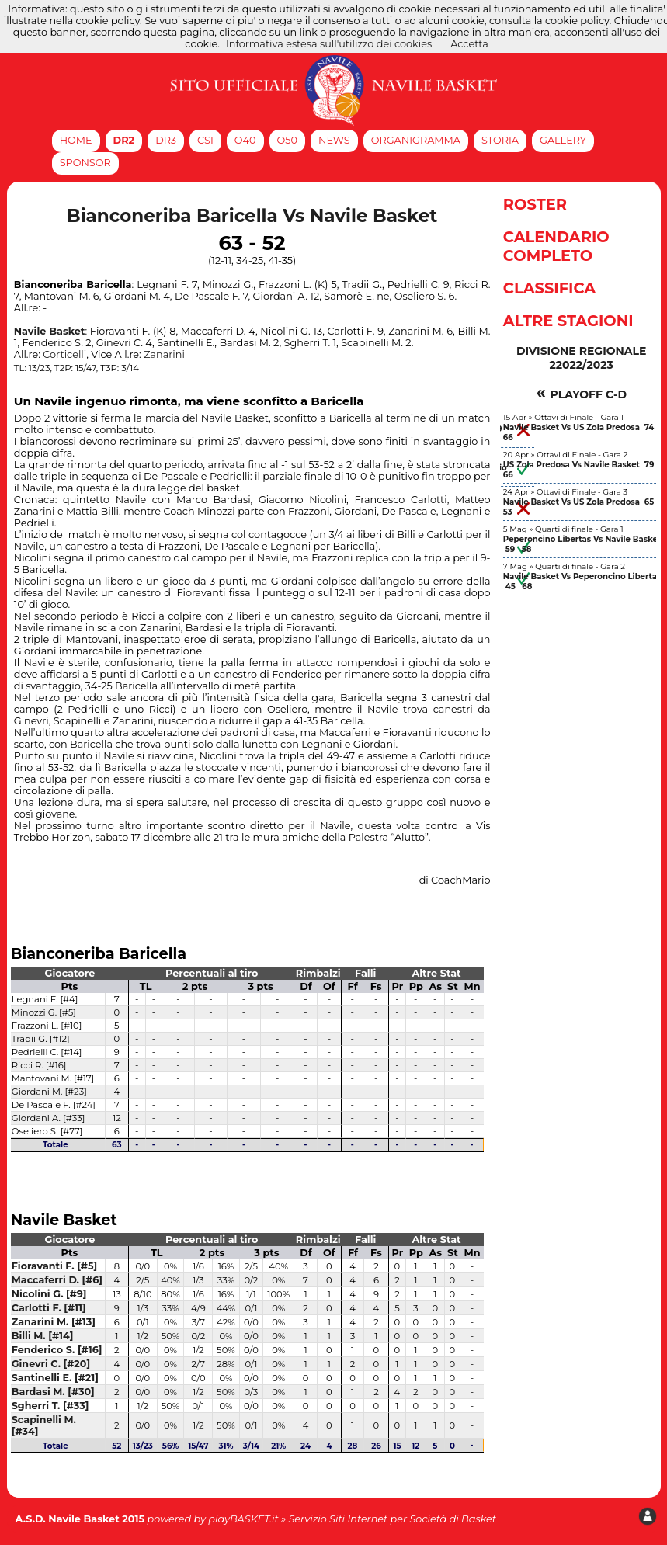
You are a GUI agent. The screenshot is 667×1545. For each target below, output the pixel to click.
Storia (500, 140)
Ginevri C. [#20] (51, 1364)
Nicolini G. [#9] (49, 1294)
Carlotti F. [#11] (49, 1308)
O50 (287, 140)
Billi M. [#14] (43, 1336)
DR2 (124, 140)
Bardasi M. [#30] (53, 1391)
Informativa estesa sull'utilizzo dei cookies (329, 44)
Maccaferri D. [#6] (57, 1280)
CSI (205, 140)
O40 (245, 140)
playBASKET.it (243, 1519)
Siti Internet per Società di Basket (412, 1519)
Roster (535, 204)
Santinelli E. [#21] (55, 1378)
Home (76, 140)
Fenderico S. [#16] (57, 1350)
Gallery (563, 140)
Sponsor (85, 162)
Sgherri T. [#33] (50, 1405)
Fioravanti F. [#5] (54, 1266)
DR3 (165, 140)
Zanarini (164, 354)
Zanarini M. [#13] (54, 1322)
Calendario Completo (556, 246)
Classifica (549, 288)
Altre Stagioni (568, 320)
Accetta (469, 44)
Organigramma (415, 140)
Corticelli (64, 354)
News (334, 140)
